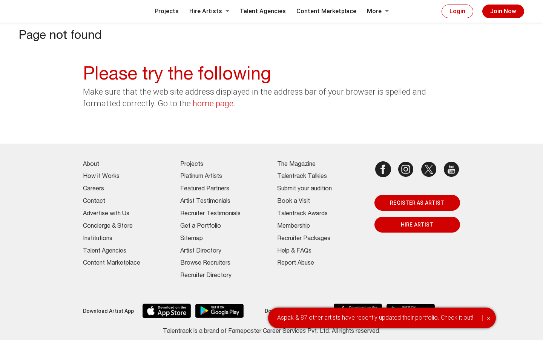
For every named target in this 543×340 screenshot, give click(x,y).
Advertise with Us (106, 214)
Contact (94, 202)
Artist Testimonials (205, 202)
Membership (293, 227)
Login (457, 11)
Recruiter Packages (303, 239)
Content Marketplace (326, 11)
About (91, 165)
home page (213, 103)
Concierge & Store (108, 227)
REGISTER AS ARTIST (417, 203)
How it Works (101, 177)
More (378, 11)
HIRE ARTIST (417, 225)
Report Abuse (295, 263)
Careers (93, 189)
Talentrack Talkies (302, 177)
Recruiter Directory (206, 276)
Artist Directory (200, 251)
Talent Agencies (263, 11)
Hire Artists (209, 11)
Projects (167, 11)
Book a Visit (293, 202)
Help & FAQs (294, 251)
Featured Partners (204, 189)
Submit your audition (304, 189)
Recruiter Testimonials (210, 214)
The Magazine (296, 165)
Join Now (503, 11)
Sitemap (191, 239)
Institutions (97, 239)
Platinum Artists (201, 177)
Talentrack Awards (302, 214)
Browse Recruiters (205, 263)
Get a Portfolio (200, 227)
